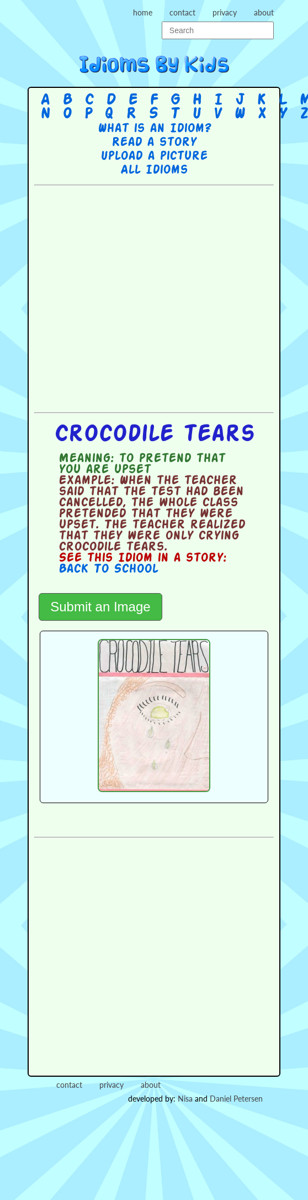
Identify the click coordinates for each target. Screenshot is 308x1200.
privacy (225, 12)
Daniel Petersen (236, 1098)
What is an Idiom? (154, 128)
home (142, 12)
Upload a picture (154, 156)
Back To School (108, 569)
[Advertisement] (142, 297)
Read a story (154, 142)
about (264, 12)
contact (182, 12)
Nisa (185, 1098)
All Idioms (154, 170)
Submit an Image (100, 606)
